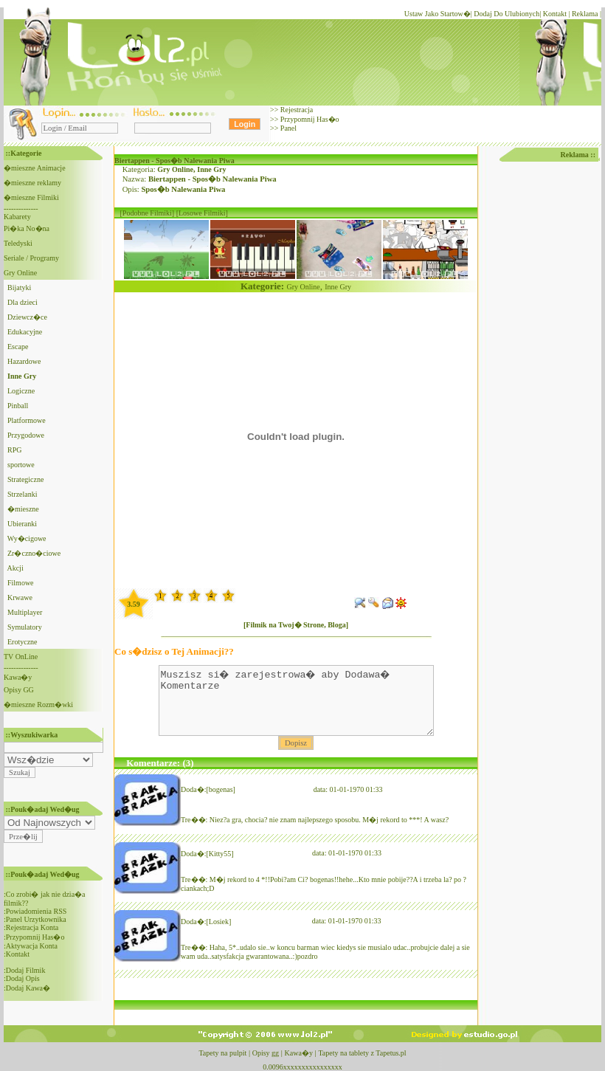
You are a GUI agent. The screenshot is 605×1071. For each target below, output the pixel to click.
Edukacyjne (24, 332)
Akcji (15, 568)
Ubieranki (22, 524)
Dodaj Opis (23, 978)
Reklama (585, 14)
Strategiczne (25, 479)
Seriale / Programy (31, 258)
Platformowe (26, 420)
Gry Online (20, 273)
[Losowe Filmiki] (202, 213)
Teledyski (18, 243)
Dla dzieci (22, 302)
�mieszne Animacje (35, 168)
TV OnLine (21, 656)
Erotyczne (22, 642)
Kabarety (17, 217)
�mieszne (23, 509)
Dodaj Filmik (26, 970)
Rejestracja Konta (32, 927)
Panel (287, 128)
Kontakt (555, 14)
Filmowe (20, 583)
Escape (17, 346)
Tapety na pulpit (222, 1053)
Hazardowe (24, 361)
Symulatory (24, 627)
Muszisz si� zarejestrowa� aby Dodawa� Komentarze (296, 707)
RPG (14, 450)
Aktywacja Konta (32, 946)
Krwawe (19, 597)
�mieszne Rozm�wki (38, 704)
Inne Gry (211, 169)
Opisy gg (265, 1053)
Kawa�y (18, 677)
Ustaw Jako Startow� (437, 14)
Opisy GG (19, 690)
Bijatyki (19, 287)
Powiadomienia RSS (36, 911)
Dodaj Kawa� (28, 988)
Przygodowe (25, 435)
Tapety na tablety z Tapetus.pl (362, 1053)
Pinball (17, 406)
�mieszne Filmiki (31, 197)
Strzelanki (22, 494)
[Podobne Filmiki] (147, 213)
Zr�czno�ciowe (33, 553)
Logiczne (21, 391)
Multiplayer (24, 612)
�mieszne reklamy (32, 183)
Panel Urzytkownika (36, 919)
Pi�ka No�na (26, 228)
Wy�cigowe (26, 538)
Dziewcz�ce (27, 317)
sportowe (21, 465)
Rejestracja (295, 110)
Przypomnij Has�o (308, 119)
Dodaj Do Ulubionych (506, 14)
